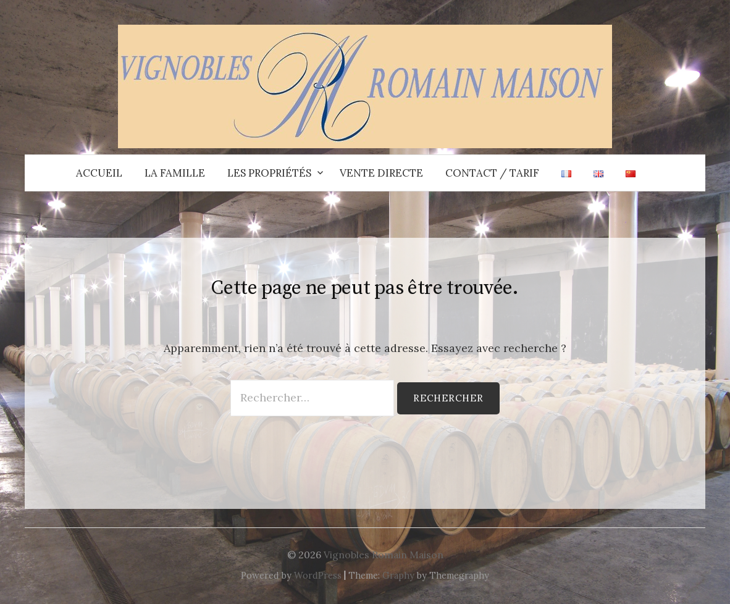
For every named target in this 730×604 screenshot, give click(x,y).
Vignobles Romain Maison (383, 554)
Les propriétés (269, 173)
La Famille (175, 173)
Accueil (99, 173)
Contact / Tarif (492, 173)
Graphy (398, 575)
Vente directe (381, 173)
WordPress (318, 575)
